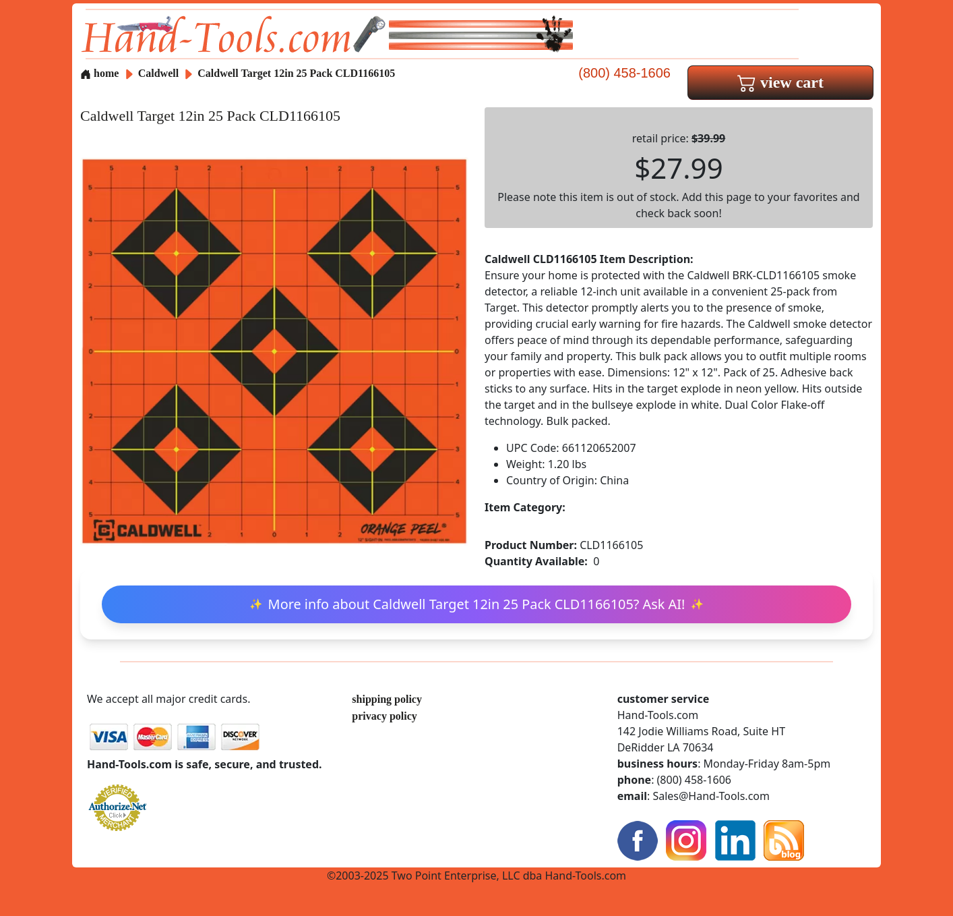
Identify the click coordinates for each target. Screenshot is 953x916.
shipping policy (387, 699)
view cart (780, 82)
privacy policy (384, 716)
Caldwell (159, 73)
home (99, 73)
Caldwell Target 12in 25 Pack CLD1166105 (296, 73)
